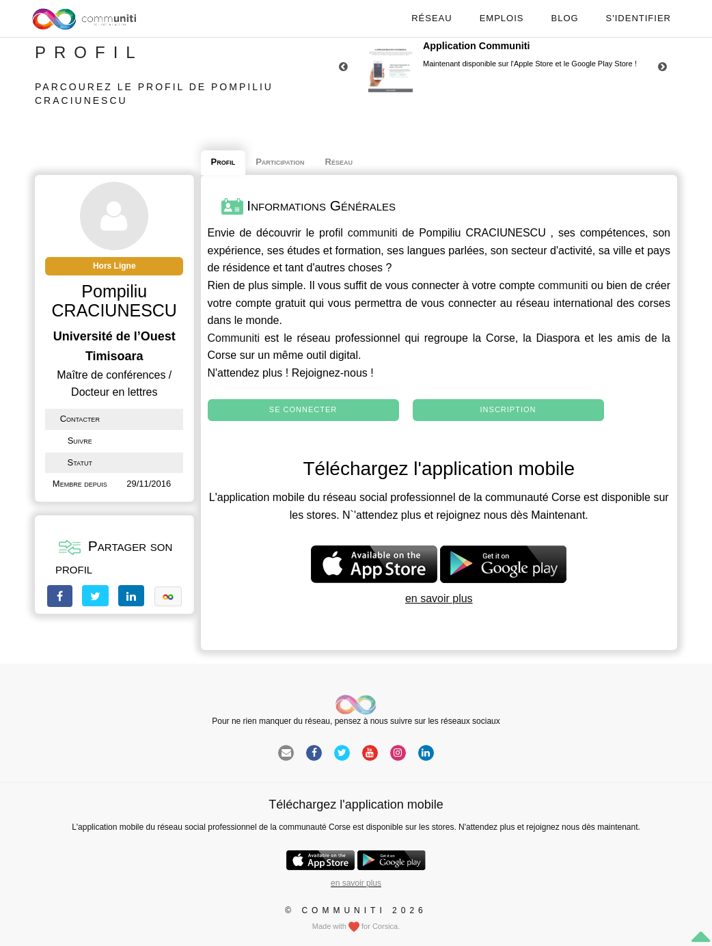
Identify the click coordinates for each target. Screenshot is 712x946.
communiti (373, 233)
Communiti (234, 338)
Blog (564, 18)
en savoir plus (439, 598)
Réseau (431, 18)
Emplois (502, 18)
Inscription (508, 409)
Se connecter (303, 409)
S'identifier (638, 18)
